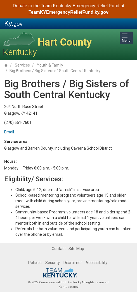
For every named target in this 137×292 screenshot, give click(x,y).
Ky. (13, 23)
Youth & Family (50, 65)
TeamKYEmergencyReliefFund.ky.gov (68, 12)
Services (22, 65)
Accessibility (96, 262)
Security (52, 262)
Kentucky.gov (68, 287)
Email (9, 132)
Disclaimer (72, 262)
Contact (59, 248)
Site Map (76, 248)
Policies (35, 262)
